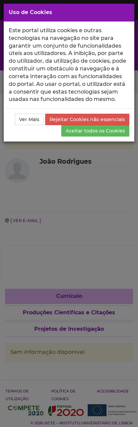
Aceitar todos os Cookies (95, 131)
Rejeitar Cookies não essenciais (87, 119)
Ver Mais (29, 119)
